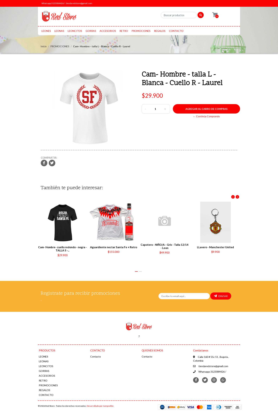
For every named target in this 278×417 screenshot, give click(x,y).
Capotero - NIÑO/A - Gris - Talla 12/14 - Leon (164, 246)
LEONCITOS (75, 30)
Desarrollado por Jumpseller (100, 406)
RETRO (123, 30)
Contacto (95, 356)
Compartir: (49, 157)
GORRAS (91, 30)
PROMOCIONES (141, 30)
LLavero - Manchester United (215, 247)
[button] (136, 271)
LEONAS (59, 30)
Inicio (44, 46)
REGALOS (159, 30)
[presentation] (233, 197)
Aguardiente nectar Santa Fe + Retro (113, 247)
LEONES (46, 30)
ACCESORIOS (108, 30)
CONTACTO (176, 30)
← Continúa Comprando (206, 116)
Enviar (221, 296)
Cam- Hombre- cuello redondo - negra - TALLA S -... (62, 249)
